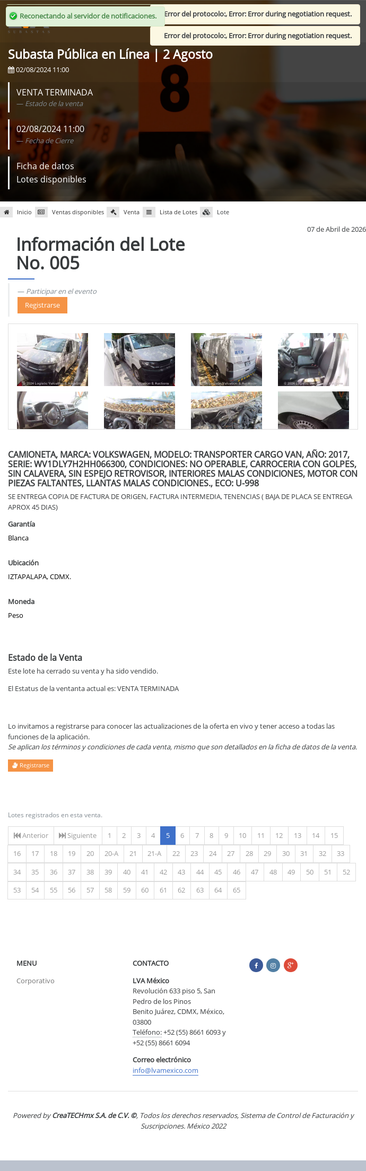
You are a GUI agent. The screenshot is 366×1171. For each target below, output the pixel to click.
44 (200, 872)
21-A (154, 853)
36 (53, 872)
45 (218, 872)
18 (53, 853)
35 (35, 872)
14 (315, 835)
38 (90, 872)
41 (145, 872)
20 (90, 853)
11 (261, 835)
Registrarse (42, 305)
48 (273, 872)
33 (340, 853)
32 (322, 853)
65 (236, 890)
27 (230, 853)
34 (17, 872)
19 (71, 853)
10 (242, 835)
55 (53, 890)
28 (249, 853)
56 (71, 890)
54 (35, 890)
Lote (214, 212)
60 (145, 890)
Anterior (31, 835)
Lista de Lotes (170, 212)
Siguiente (78, 835)
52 (346, 872)
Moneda (21, 601)
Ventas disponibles (69, 212)
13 (297, 835)
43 (181, 872)
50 (309, 872)
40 (126, 872)
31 (304, 853)
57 (90, 890)
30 (286, 853)
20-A (111, 853)
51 (328, 872)
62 (181, 890)
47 (254, 872)
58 (108, 890)
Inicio (16, 212)
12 (279, 835)
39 (108, 872)
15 (334, 835)
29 (267, 853)
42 (163, 872)
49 (291, 872)
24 (212, 853)
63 (200, 890)
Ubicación (23, 562)
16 (17, 853)
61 (163, 890)
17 (35, 853)
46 (236, 872)
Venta (123, 212)
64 (218, 890)
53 (17, 890)
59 (126, 890)
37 (71, 872)
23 (194, 853)
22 (176, 853)
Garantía (21, 524)
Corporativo (35, 980)
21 (133, 853)
